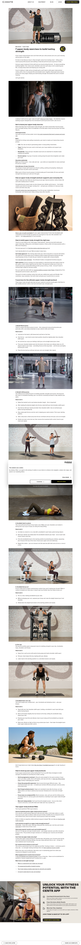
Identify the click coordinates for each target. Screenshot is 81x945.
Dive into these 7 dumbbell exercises (44, 765)
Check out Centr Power (46, 119)
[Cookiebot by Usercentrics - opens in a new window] (65, 462)
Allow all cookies (61, 481)
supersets (18, 826)
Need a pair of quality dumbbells (24, 233)
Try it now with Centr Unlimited (23, 259)
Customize (40, 481)
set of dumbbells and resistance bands (27, 856)
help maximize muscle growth (51, 848)
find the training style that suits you (37, 248)
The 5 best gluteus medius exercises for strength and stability (34, 869)
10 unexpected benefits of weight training (29, 866)
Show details (65, 477)
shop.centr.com (27, 236)
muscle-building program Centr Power (44, 270)
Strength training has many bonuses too (26, 190)
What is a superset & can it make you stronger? (30, 863)
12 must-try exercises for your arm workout (29, 872)
